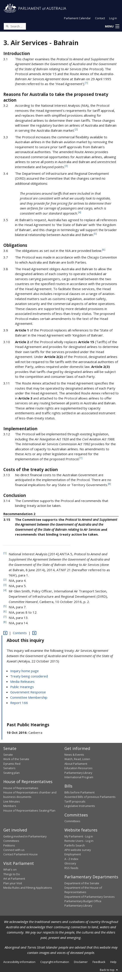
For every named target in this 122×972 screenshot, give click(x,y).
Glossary (70, 863)
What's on (10, 869)
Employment (72, 854)
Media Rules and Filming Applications (27, 888)
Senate (8, 755)
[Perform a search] (7, 26)
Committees (72, 821)
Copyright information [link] (54, 962)
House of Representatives (20, 788)
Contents (20, 633)
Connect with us (14, 850)
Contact (100, 18)
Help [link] (113, 962)
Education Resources (78, 768)
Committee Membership (28, 697)
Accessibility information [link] (19, 962)
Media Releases (22, 681)
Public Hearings (22, 687)
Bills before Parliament (79, 792)
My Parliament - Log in (78, 836)
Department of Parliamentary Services (89, 897)
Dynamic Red (11, 764)
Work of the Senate (16, 759)
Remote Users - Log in (78, 841)
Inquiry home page (24, 671)
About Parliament (75, 764)
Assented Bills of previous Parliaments (90, 797)
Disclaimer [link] (81, 962)
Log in (113, 18)
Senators (9, 768)
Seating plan (11, 773)
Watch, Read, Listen (77, 759)
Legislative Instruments (79, 806)
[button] (112, 26)
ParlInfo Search (74, 845)
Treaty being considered (29, 676)
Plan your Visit (12, 883)
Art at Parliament (14, 879)
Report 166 (19, 702)
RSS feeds (71, 868)
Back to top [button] (109, 970)
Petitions (9, 845)
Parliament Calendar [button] (77, 18)
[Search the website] (15, 26)
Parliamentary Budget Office (82, 901)
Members (9, 806)
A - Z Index (71, 859)
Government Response (28, 692)
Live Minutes (11, 801)
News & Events (74, 755)
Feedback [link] (99, 962)
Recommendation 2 (19, 514)
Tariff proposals (74, 801)
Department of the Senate (81, 883)
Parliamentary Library (78, 773)
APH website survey (77, 850)
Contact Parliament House (20, 854)
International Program (78, 777)
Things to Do (11, 874)
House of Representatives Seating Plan (29, 810)
